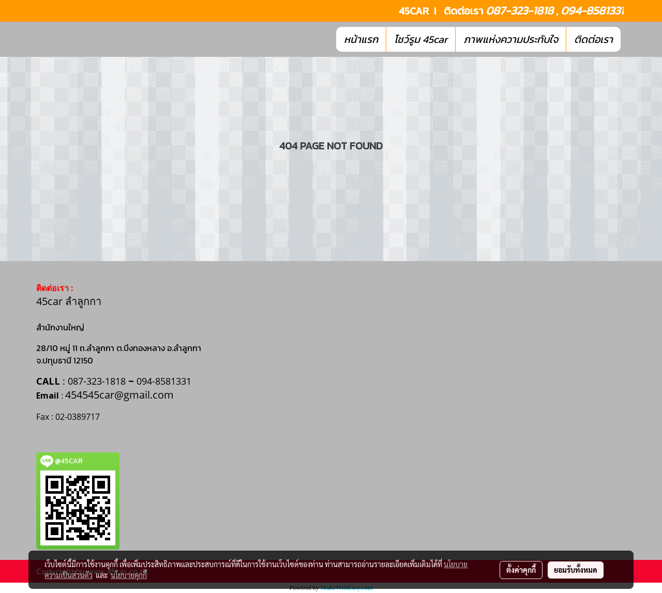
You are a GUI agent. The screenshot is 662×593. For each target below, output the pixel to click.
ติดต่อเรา (593, 39)
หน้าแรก (361, 39)
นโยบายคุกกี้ (129, 575)
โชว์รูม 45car (420, 39)
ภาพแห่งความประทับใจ (510, 39)
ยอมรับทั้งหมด (575, 569)
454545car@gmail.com (119, 395)
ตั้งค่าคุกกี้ (521, 569)
